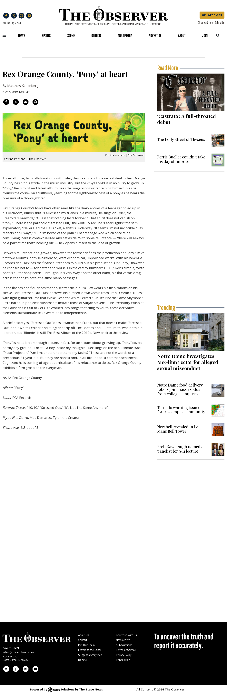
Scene (71, 35)
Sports (46, 35)
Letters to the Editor (89, 650)
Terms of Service (126, 650)
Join (205, 35)
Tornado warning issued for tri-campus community (181, 409)
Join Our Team (86, 645)
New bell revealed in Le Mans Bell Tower (177, 429)
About (181, 35)
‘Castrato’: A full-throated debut (186, 119)
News (21, 35)
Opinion (96, 35)
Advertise (155, 35)
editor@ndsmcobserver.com (19, 652)
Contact (82, 640)
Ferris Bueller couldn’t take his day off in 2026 (181, 159)
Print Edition (123, 660)
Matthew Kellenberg (22, 85)
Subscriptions (124, 645)
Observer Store (205, 22)
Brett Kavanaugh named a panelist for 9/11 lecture (180, 448)
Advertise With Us (126, 635)
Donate (82, 660)
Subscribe (219, 22)
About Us (83, 635)
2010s (86, 332)
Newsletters (123, 640)
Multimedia (125, 35)
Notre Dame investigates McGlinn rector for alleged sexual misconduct (187, 362)
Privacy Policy (123, 655)
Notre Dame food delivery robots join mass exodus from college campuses (179, 389)
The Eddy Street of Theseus (181, 139)
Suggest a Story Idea (90, 655)
